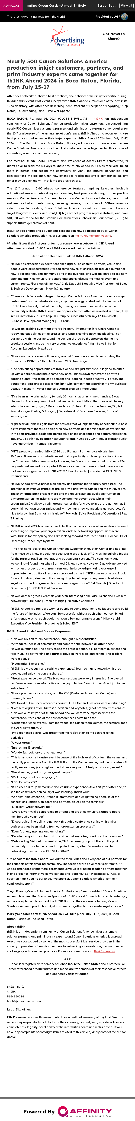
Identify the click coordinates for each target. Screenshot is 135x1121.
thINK (98, 118)
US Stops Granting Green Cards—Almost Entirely (49, 6)
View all (126, 5)
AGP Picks (11, 5)
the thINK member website (93, 235)
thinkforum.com (104, 951)
